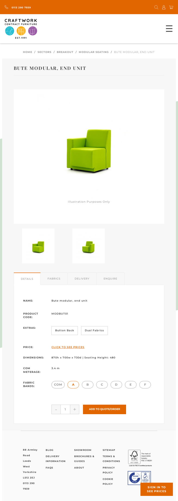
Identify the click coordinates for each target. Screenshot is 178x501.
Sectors (44, 52)
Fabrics (54, 278)
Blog (50, 450)
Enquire (110, 278)
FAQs (49, 467)
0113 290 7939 (18, 7)
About (79, 467)
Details (27, 278)
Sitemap (109, 450)
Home (27, 52)
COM (58, 384)
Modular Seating (94, 52)
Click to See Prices (67, 347)
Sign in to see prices (156, 489)
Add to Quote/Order (104, 409)
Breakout (65, 52)
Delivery (82, 278)
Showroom (83, 450)
